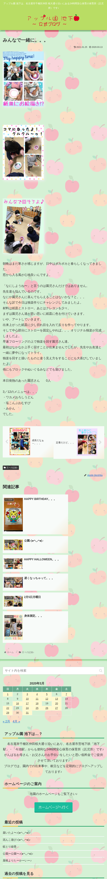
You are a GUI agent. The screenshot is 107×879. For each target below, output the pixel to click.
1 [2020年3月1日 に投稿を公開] (7, 623)
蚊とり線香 (10, 777)
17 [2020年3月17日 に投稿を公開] (27, 632)
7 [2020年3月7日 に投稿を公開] (66, 623)
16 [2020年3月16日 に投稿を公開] (17, 632)
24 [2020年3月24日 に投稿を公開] (27, 637)
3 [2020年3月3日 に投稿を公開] (27, 623)
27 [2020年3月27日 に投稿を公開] (56, 637)
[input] (53, 599)
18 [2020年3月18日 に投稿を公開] (37, 632)
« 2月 (6, 650)
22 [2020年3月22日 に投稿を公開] (7, 637)
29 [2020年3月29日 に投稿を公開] (7, 641)
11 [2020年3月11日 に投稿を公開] (37, 627)
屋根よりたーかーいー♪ (19, 792)
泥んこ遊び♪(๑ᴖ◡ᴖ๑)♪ (18, 769)
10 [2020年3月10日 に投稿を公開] (27, 627)
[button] (101, 600)
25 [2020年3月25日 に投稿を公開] (37, 637)
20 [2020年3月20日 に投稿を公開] (56, 632)
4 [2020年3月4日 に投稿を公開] (37, 623)
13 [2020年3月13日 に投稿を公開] (56, 627)
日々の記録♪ (11, 468)
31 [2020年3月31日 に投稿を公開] (27, 641)
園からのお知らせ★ (23, 840)
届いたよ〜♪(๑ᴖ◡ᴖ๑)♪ (18, 762)
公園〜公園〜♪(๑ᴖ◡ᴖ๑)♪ (20, 784)
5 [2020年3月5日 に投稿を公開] (46, 623)
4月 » (16, 650)
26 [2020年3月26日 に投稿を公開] (46, 637)
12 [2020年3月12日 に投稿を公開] (46, 627)
